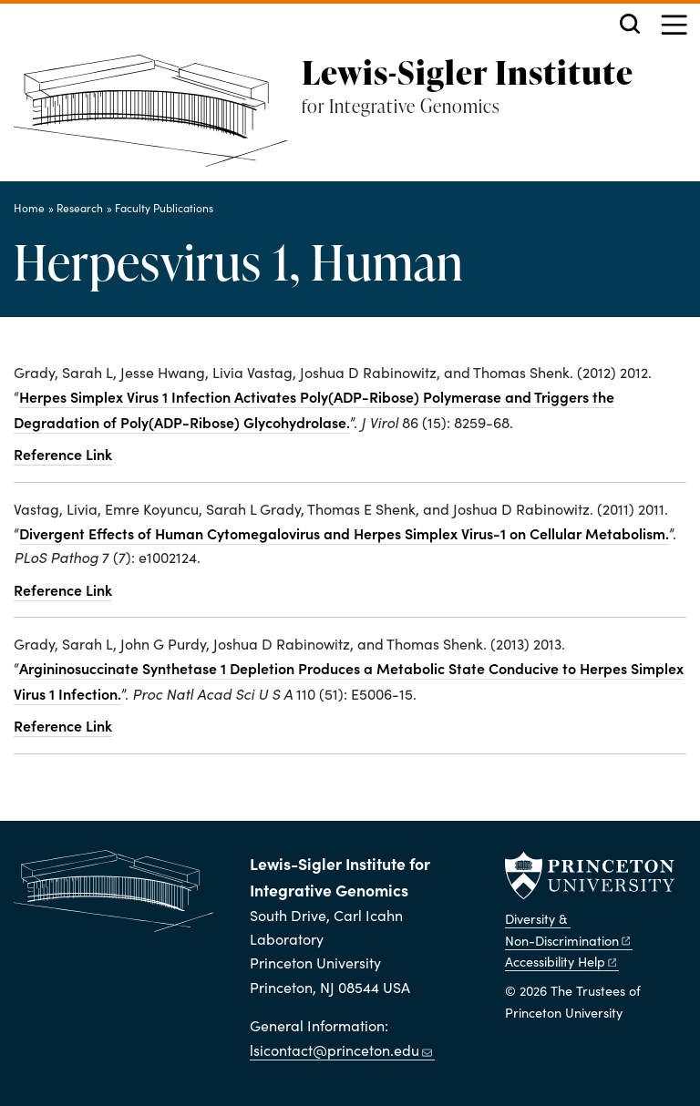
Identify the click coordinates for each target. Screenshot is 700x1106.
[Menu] (674, 27)
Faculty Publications (164, 207)
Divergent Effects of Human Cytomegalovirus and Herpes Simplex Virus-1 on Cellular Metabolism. (344, 533)
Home (29, 207)
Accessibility (562, 961)
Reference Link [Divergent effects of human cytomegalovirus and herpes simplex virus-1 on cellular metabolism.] (63, 589)
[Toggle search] (629, 24)
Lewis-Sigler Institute (467, 72)
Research (80, 207)
